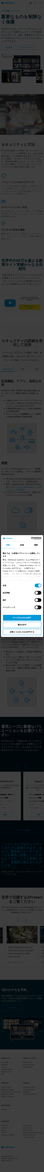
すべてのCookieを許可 (22, 618)
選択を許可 (22, 625)
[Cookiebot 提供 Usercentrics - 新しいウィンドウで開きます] (31, 538)
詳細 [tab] (22, 545)
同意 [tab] (8, 545)
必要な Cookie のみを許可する (22, 632)
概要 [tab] (36, 545)
